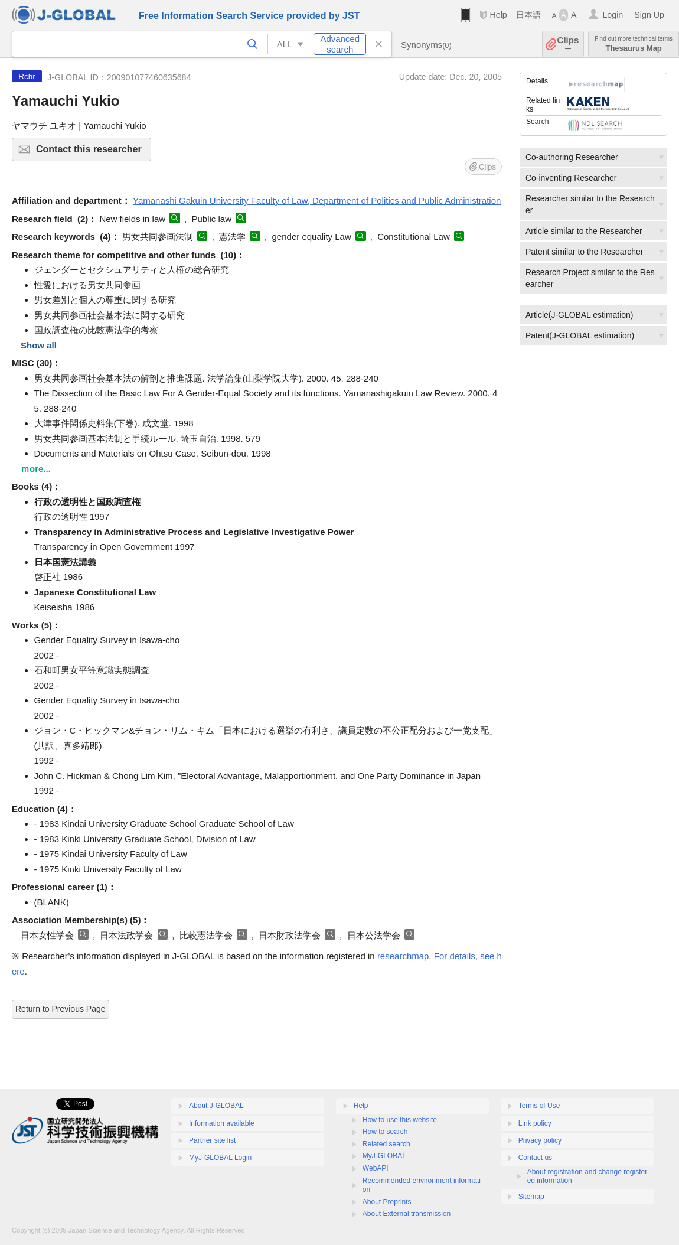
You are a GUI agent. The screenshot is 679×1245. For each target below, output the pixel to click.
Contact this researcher (91, 152)
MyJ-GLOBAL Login (220, 1157)
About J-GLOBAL (216, 1105)
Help (498, 14)
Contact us (535, 1157)
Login (612, 14)
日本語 (528, 14)
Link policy (534, 1123)
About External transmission (407, 1214)
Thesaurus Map (634, 44)
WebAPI (376, 1168)
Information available (221, 1123)
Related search (386, 1144)
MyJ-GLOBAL (384, 1156)
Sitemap (531, 1196)
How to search (385, 1131)
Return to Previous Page (60, 1008)
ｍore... (36, 469)
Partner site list (212, 1140)
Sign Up (649, 14)
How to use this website (400, 1120)
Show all (39, 345)
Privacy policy (540, 1140)
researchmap (403, 956)
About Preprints (387, 1202)
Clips (568, 44)
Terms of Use (539, 1105)
